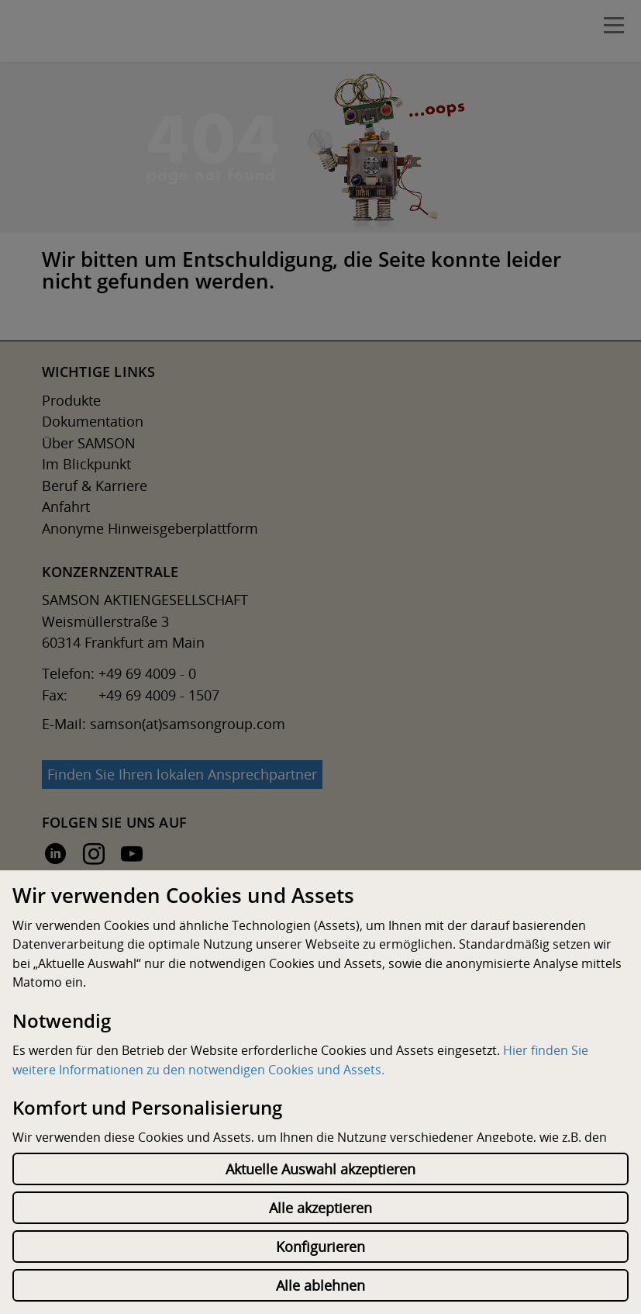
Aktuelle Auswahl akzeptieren (320, 1169)
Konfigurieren (320, 1246)
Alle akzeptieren (320, 1207)
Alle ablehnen (320, 1285)
